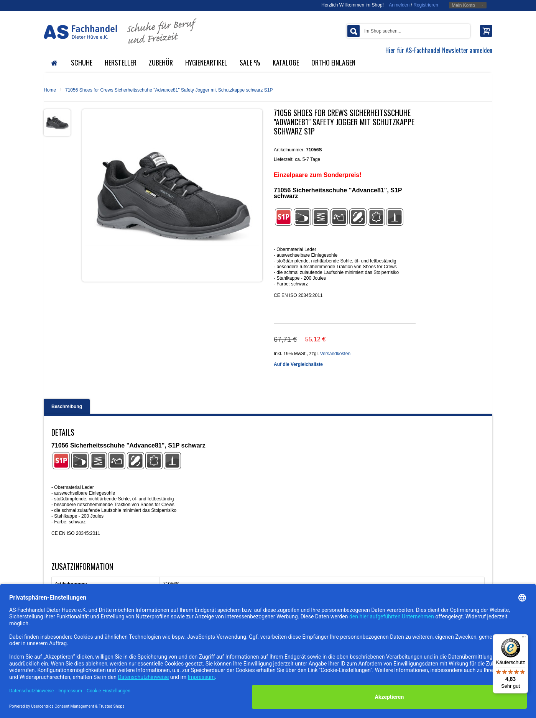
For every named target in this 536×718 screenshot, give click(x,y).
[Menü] (523, 638)
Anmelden (399, 5)
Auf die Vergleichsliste (298, 364)
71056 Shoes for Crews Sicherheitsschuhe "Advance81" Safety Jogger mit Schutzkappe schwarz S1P (169, 90)
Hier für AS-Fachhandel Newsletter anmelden (438, 50)
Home (50, 90)
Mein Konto (463, 5)
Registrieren (425, 5)
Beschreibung (66, 406)
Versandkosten (335, 353)
